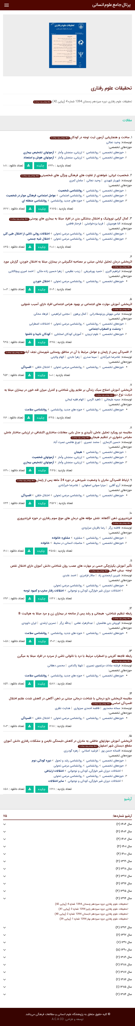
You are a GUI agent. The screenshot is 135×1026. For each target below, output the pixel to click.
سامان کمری (76, 180)
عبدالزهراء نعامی (83, 623)
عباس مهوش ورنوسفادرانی (105, 314)
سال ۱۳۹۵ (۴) (123, 891)
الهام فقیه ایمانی (74, 399)
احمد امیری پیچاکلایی (20, 271)
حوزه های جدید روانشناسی (66, 200)
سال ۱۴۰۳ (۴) (124, 831)
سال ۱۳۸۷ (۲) (124, 972)
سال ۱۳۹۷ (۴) (124, 876)
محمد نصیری (91, 442)
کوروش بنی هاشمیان (108, 623)
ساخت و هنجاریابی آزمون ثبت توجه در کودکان (89, 137)
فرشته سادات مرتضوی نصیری (103, 665)
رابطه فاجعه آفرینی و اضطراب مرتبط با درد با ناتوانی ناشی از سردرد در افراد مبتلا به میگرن (74, 658)
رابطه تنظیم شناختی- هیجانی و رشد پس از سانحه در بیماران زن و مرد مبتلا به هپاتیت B (75, 615)
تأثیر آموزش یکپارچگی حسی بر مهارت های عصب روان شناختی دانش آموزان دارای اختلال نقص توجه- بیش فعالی (71, 568)
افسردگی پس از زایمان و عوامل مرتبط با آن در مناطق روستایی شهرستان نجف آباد (67, 352)
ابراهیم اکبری (112, 271)
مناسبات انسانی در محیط (67, 543)
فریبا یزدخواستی (94, 223)
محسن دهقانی (56, 665)
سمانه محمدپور (111, 708)
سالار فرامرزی (87, 575)
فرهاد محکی (41, 314)
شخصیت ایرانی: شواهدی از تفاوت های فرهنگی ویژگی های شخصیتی (74, 175)
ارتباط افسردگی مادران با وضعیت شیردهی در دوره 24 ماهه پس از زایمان (72, 480)
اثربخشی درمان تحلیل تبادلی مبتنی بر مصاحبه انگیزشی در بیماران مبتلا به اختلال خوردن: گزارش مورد (67, 264)
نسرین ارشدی (48, 623)
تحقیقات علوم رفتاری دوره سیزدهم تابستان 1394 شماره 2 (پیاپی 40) (91, 914)
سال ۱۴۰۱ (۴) (124, 846)
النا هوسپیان (113, 223)
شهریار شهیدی (112, 180)
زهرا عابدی (73, 357)
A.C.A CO (58, 1019)
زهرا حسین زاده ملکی (49, 271)
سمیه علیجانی (112, 399)
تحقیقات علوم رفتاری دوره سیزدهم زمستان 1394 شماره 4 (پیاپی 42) (91, 904)
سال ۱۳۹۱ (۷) (124, 942)
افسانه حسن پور (110, 750)
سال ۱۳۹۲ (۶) (124, 935)
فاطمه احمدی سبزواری (86, 708)
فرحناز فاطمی (73, 223)
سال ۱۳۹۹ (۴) (124, 861)
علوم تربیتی (91, 334)
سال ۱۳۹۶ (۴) (124, 883)
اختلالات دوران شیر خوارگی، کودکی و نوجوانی (94, 590)
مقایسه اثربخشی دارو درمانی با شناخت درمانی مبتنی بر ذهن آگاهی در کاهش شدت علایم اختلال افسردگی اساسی (70, 701)
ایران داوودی (29, 623)
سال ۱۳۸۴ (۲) (124, 994)
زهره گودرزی (71, 750)
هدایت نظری (62, 708)
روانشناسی (92, 152)
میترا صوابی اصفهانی (94, 485)
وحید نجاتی (113, 142)
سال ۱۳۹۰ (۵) (124, 950)
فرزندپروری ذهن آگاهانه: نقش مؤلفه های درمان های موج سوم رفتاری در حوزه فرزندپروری (74, 520)
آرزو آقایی (114, 485)
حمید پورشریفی (93, 271)
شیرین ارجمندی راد (109, 575)
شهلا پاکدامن (75, 665)
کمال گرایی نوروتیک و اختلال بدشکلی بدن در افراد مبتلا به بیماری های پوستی (68, 218)
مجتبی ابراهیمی (60, 314)
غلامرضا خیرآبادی (110, 357)
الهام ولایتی (57, 357)
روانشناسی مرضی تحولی (68, 233)
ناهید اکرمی (94, 399)
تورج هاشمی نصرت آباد (66, 442)
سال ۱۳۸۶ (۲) (124, 979)
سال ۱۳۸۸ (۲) (124, 964)
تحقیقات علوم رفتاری (111, 88)
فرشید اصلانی (90, 750)
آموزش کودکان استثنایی (67, 334)
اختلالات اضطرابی (39, 324)
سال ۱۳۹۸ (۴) (124, 869)
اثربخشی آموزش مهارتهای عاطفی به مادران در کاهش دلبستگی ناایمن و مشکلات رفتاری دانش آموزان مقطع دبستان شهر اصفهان (68, 743)
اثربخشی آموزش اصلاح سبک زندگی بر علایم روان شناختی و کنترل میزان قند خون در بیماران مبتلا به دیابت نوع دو (68, 392)
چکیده (40, 165)
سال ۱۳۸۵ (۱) (124, 987)
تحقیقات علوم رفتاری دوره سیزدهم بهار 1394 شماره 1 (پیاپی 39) (94, 919)
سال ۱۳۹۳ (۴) (123, 927)
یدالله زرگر (65, 623)
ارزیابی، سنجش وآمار (70, 152)
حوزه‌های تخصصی (113, 152)
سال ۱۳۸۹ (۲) (124, 957)
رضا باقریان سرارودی (93, 527)
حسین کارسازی (111, 442)
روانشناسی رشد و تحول (68, 760)
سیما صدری (90, 357)
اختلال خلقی (42, 367)
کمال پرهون (79, 314)
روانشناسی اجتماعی (71, 195)
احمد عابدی (69, 575)
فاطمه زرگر (114, 527)
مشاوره (78, 538)
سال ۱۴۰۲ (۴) (124, 839)
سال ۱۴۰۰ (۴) (124, 854)
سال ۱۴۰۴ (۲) (124, 824)
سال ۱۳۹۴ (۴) (124, 898)
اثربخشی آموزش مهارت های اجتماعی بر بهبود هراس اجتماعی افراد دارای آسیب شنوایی (76, 306)
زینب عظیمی (72, 271)
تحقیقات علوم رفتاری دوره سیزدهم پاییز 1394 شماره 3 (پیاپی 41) (93, 909)
